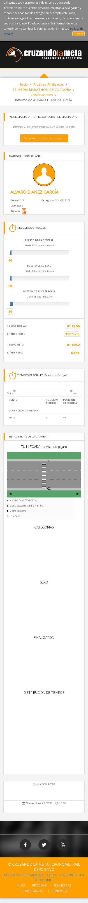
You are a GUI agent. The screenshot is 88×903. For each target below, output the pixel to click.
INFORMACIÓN (34, 891)
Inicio (24, 84)
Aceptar (78, 33)
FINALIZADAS (62, 885)
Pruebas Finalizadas (48, 84)
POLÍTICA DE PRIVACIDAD (23, 875)
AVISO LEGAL (56, 875)
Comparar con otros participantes (44, 138)
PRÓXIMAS (39, 885)
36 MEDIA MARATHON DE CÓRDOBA (41, 89)
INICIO (21, 885)
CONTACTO (59, 891)
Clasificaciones (42, 94)
